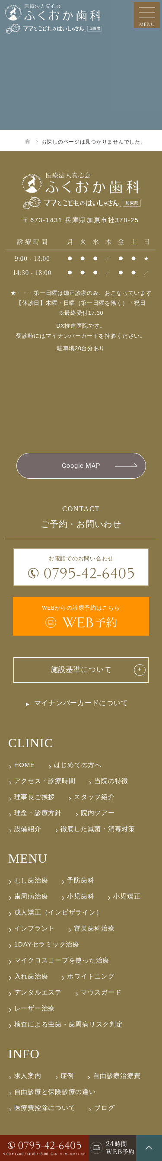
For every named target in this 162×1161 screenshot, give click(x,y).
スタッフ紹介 (94, 796)
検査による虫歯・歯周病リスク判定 (68, 1024)
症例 (67, 1075)
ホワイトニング (90, 976)
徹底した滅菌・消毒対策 (97, 828)
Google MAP (81, 466)
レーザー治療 (34, 1008)
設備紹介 (27, 828)
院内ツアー (98, 812)
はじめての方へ (78, 764)
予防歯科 (80, 880)
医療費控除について (45, 1107)
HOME (24, 764)
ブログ (104, 1107)
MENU (28, 858)
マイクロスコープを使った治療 (61, 960)
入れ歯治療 (31, 976)
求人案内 (27, 1075)
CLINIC (30, 743)
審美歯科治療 (94, 928)
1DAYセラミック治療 (46, 944)
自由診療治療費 (116, 1075)
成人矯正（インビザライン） (58, 912)
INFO (24, 1053)
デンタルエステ (38, 992)
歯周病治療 (31, 896)
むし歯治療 (31, 880)
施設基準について (81, 669)
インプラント (34, 928)
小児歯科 (80, 896)
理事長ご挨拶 (34, 796)
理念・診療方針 (38, 812)
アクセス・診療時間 (45, 780)
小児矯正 (126, 896)
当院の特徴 (111, 780)
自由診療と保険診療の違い (55, 1091)
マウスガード (101, 992)
